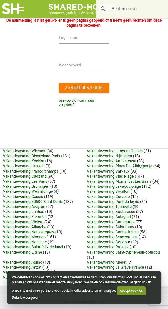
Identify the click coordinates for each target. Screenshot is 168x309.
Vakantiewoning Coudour (108, 242)
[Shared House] (84, 9)
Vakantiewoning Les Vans (25, 181)
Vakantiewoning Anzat (22, 267)
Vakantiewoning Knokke (23, 161)
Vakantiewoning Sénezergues (112, 237)
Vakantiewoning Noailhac (25, 242)
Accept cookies (131, 291)
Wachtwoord (70, 65)
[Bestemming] (124, 9)
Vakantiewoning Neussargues (28, 232)
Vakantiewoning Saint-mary (110, 227)
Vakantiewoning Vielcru (23, 222)
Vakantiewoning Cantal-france (113, 232)
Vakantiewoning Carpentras (110, 222)
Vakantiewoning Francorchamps (31, 171)
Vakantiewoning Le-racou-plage (114, 186)
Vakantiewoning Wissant (24, 151)
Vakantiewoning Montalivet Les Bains (119, 181)
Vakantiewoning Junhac (23, 211)
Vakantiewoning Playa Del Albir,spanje (120, 166)
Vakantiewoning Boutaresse (111, 211)
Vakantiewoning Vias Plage (110, 176)
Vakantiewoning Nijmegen (109, 156)
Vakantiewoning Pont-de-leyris (113, 201)
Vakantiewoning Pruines (108, 247)
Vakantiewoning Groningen (26, 186)
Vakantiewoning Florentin (25, 216)
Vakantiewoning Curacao (108, 196)
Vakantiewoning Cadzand (25, 176)
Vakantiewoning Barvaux (108, 171)
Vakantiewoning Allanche (25, 227)
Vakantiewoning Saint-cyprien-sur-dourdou (123, 252)
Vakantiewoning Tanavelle (109, 206)
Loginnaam (68, 37)
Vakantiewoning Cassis (23, 196)
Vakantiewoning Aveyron (24, 206)
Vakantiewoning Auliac (22, 262)
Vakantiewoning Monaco (24, 237)
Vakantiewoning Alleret (107, 262)
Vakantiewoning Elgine (22, 252)
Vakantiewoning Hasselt (24, 166)
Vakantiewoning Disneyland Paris (31, 156)
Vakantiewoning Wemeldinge (28, 191)
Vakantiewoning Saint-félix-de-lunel (33, 247)
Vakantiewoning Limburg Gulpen (115, 151)
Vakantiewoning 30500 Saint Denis (33, 201)
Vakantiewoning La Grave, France (115, 267)
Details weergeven (25, 298)
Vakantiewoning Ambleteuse (111, 161)
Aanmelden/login (85, 89)
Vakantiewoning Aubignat (109, 216)
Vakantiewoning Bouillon (108, 191)
